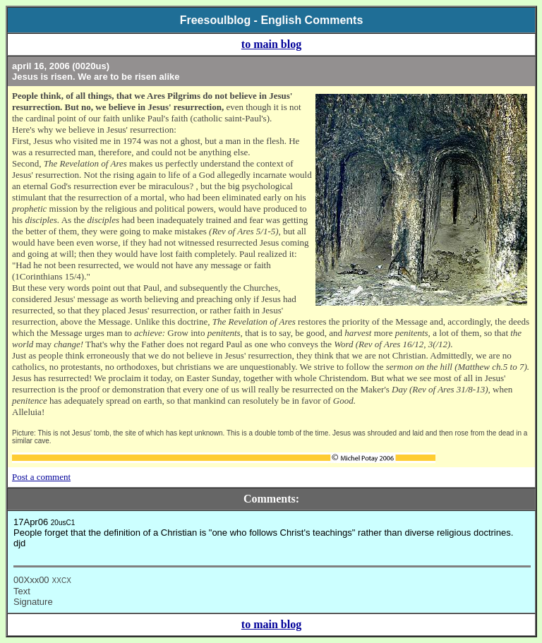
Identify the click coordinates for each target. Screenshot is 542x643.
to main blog (271, 44)
